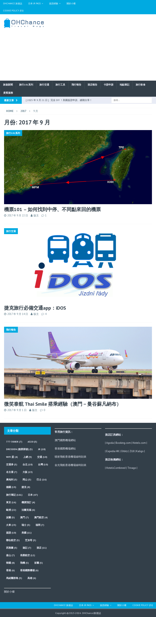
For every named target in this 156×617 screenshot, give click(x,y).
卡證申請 (108, 84)
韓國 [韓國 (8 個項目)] (10, 562)
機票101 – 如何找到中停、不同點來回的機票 (52, 209)
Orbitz (124, 451)
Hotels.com (139, 443)
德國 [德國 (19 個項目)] (11, 487)
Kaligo (140, 451)
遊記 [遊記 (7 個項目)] (27, 547)
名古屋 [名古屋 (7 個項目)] (11, 471)
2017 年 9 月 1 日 (17, 410)
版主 (36, 215)
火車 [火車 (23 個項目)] (11, 524)
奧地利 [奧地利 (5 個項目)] (11, 479)
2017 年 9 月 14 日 (17, 314)
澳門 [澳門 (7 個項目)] (24, 517)
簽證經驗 (53, 3)
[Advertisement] (106, 46)
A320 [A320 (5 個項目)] (32, 441)
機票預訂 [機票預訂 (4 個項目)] (28, 502)
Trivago (131, 468)
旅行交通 (44, 84)
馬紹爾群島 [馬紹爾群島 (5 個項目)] (14, 578)
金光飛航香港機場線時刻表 (70, 465)
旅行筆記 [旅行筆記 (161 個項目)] (14, 494)
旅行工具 (60, 84)
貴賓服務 (8, 92)
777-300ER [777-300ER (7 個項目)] (14, 441)
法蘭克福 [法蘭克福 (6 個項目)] (28, 509)
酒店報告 (92, 84)
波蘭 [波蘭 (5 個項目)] (10, 517)
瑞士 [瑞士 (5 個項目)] (26, 524)
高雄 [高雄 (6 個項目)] (31, 578)
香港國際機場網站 (65, 448)
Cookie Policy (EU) (13, 10)
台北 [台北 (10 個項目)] (27, 464)
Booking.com (123, 443)
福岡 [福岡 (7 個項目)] (40, 524)
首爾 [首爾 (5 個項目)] (38, 562)
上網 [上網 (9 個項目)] (27, 456)
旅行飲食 (140, 84)
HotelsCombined (116, 468)
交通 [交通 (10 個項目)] (42, 456)
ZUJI (132, 451)
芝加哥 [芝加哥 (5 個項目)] (30, 540)
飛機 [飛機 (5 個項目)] (24, 562)
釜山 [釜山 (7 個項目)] (10, 555)
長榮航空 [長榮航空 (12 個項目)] (27, 555)
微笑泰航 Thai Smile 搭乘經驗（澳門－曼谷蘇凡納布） (62, 404)
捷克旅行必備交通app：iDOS (35, 308)
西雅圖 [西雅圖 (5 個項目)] (11, 547)
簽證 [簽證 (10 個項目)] (11, 532)
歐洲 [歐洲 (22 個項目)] (11, 509)
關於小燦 (71, 3)
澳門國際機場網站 (65, 440)
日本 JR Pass (34, 3)
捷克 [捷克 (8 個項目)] (26, 487)
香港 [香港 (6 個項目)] (10, 570)
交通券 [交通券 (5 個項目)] (11, 464)
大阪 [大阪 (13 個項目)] (27, 471)
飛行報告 (76, 84)
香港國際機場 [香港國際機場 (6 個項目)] (29, 570)
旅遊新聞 (8, 84)
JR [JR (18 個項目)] (42, 449)
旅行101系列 (26, 84)
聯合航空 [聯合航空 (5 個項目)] (13, 540)
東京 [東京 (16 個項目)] (11, 502)
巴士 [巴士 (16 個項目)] (42, 479)
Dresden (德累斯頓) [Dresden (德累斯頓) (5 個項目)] (19, 449)
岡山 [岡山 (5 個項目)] (27, 479)
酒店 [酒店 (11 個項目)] (42, 547)
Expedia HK (112, 451)
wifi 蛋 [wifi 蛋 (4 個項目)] (12, 456)
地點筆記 (124, 84)
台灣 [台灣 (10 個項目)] (43, 464)
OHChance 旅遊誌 (12, 3)
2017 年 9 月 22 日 (17, 215)
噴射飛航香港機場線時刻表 (70, 456)
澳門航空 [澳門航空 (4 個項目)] (41, 517)
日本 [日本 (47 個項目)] (33, 494)
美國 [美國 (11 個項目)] (26, 532)
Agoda (110, 443)
